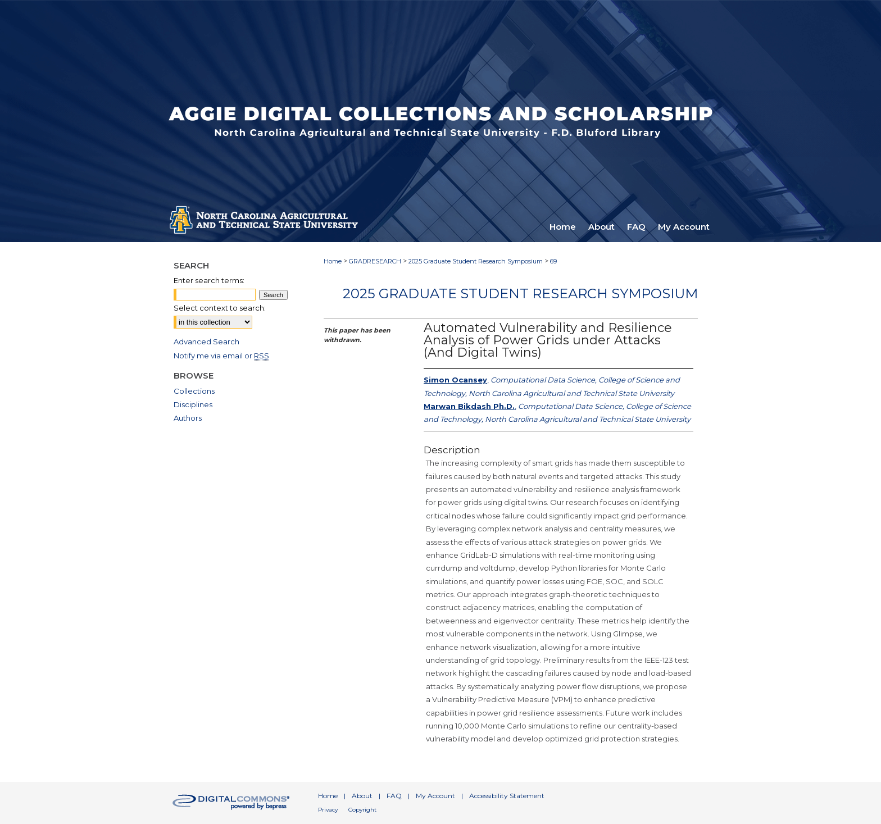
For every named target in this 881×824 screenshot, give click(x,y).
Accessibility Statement (506, 795)
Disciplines (193, 404)
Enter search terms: (209, 280)
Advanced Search (206, 341)
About (362, 795)
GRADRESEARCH (375, 261)
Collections (194, 390)
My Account (435, 795)
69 (553, 261)
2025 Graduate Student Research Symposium (475, 261)
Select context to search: (220, 307)
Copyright (362, 809)
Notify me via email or (221, 355)
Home (333, 261)
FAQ (394, 795)
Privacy (328, 809)
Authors (188, 417)
